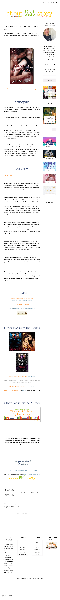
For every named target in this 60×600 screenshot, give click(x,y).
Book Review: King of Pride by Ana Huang (50, 195)
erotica (13, 490)
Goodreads (21, 470)
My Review (33, 376)
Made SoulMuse (52, 596)
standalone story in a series (10, 496)
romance (13, 491)
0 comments (34, 492)
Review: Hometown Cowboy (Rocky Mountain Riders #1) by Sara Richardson (12, 506)
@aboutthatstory (37, 578)
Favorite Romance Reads (22, 544)
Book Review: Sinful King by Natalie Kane (50, 158)
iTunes (30, 300)
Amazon (14, 300)
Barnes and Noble (22, 300)
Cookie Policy (35, 596)
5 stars (9, 488)
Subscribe (50, 80)
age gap (22, 549)
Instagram (34, 470)
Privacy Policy (25, 596)
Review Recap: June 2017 (32, 504)
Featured (22, 547)
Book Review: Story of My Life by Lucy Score (50, 170)
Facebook (16, 308)
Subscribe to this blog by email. (31, 474)
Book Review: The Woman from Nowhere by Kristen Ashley (50, 119)
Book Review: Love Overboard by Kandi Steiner (50, 146)
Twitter (22, 308)
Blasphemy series (9, 489)
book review (7, 490)
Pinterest (27, 470)
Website (11, 308)
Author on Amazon (30, 308)
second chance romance (9, 493)
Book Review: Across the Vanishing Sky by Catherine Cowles (50, 183)
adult (12, 488)
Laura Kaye (7, 491)
